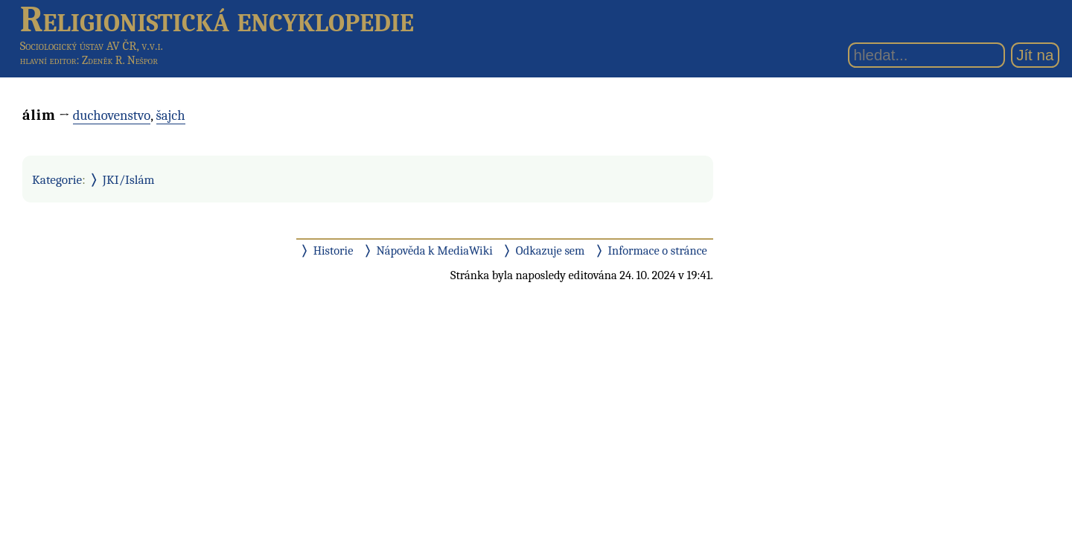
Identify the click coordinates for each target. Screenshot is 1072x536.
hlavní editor (48, 60)
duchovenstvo (112, 115)
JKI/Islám (129, 179)
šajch (170, 115)
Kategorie (57, 179)
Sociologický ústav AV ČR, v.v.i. (91, 46)
